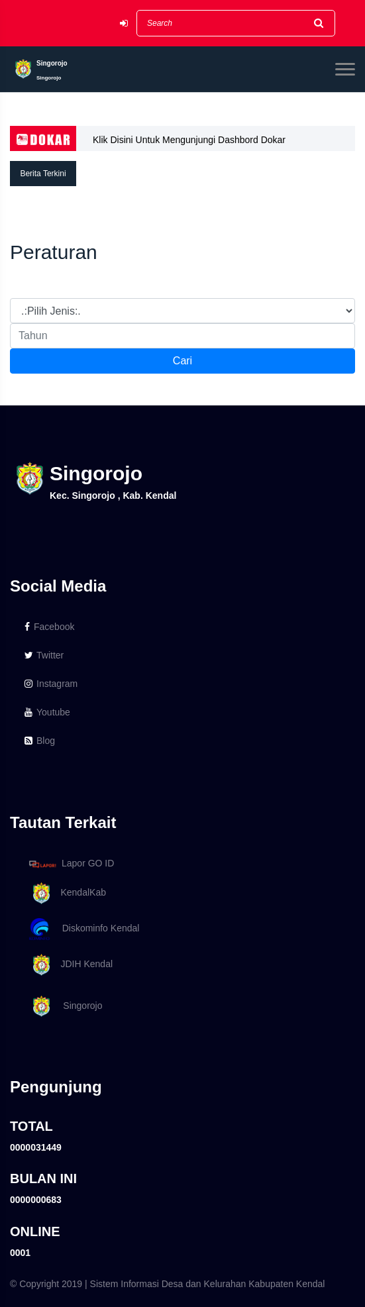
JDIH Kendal (69, 965)
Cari (182, 360)
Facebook (49, 626)
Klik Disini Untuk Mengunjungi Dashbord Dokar (189, 139)
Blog (40, 740)
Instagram (51, 683)
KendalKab (65, 893)
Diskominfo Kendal (83, 929)
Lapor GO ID (71, 863)
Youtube (47, 712)
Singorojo (64, 1007)
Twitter (44, 655)
